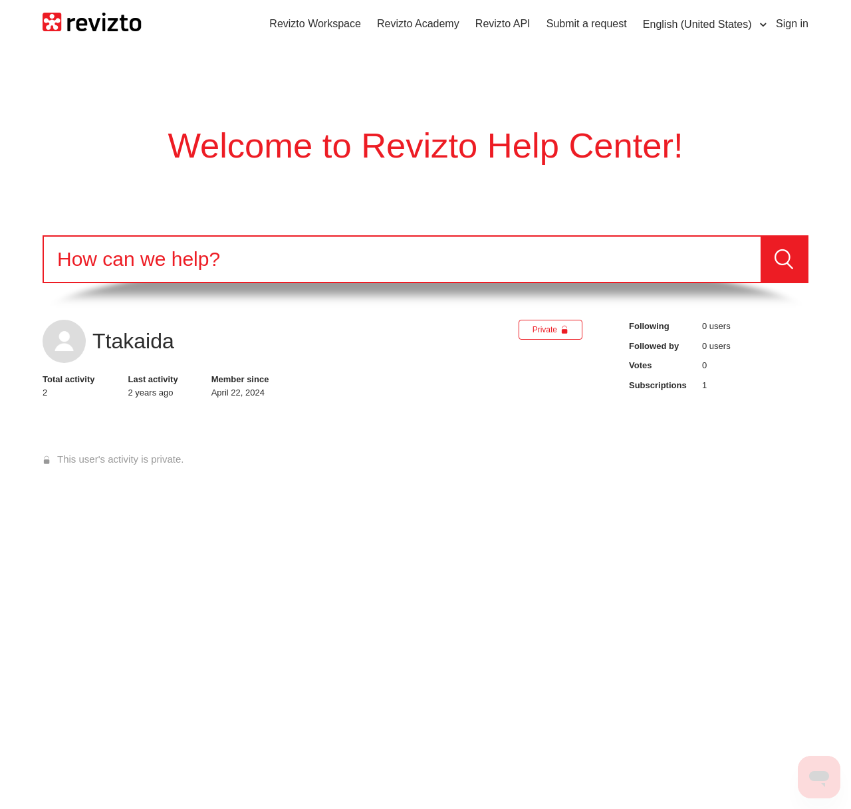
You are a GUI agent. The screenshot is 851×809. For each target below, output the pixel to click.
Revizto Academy (418, 23)
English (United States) (699, 24)
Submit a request (587, 23)
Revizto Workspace (315, 23)
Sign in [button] (792, 23)
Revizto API (503, 23)
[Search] (402, 259)
